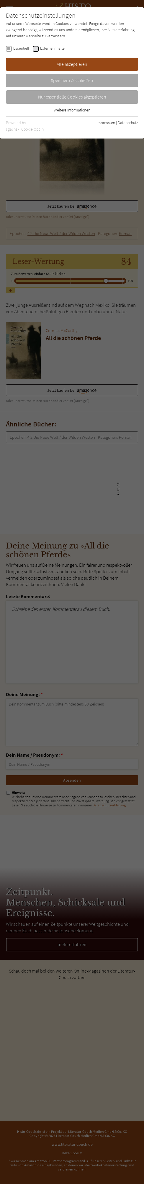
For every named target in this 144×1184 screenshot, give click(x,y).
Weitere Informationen (72, 110)
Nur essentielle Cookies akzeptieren (72, 97)
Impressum (105, 122)
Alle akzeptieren (72, 64)
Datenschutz (128, 122)
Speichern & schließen (72, 80)
